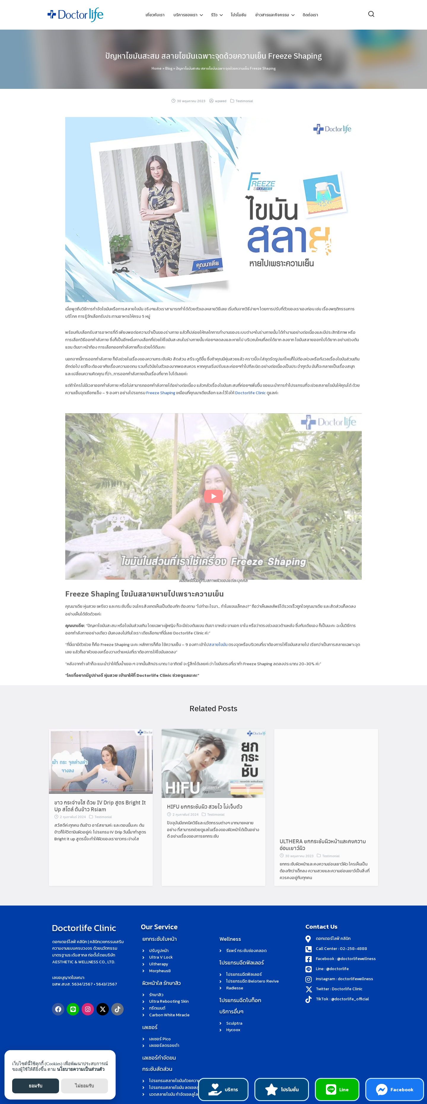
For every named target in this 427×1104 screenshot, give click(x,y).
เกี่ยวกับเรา (155, 15)
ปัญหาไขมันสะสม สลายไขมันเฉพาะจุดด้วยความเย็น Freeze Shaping (213, 55)
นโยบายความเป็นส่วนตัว (80, 1069)
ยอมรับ (35, 1086)
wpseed (220, 100)
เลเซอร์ (149, 989)
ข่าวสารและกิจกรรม (272, 15)
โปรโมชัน (238, 15)
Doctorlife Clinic (81, 889)
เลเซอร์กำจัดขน (159, 1020)
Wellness (230, 901)
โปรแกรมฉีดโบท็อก (240, 962)
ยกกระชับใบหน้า (159, 901)
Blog (168, 68)
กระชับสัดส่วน (157, 1031)
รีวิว (214, 15)
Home (157, 68)
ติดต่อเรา (310, 15)
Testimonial (244, 100)
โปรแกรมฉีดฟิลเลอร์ (241, 925)
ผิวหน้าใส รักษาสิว (161, 945)
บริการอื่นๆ (231, 973)
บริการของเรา (185, 15)
